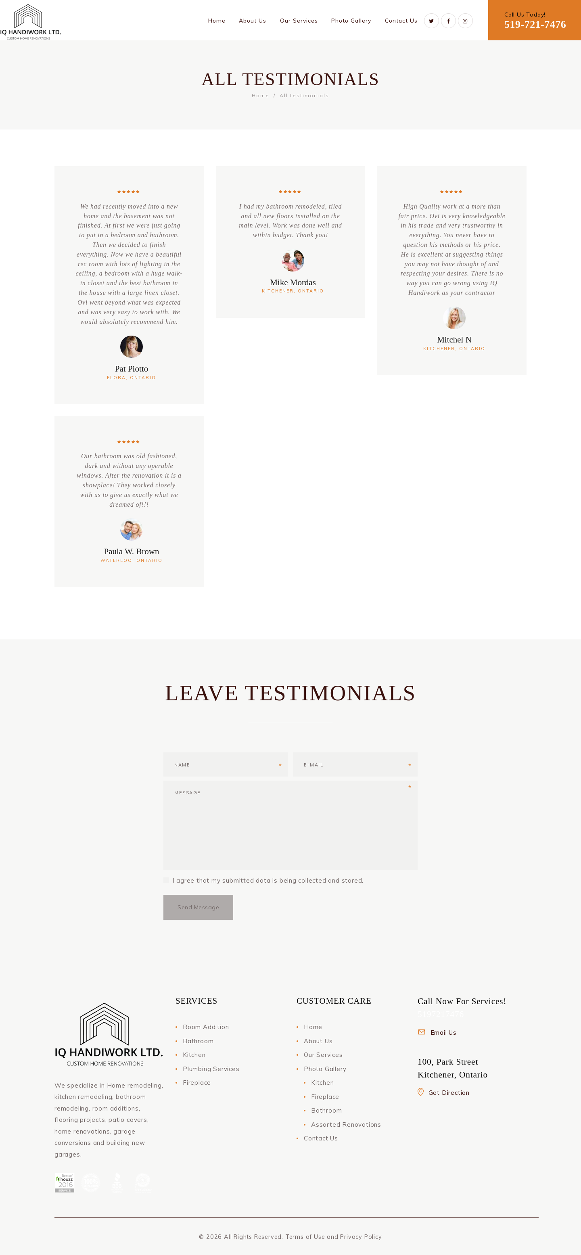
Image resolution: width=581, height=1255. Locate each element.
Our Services (323, 1055)
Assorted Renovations (346, 1124)
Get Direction (449, 1092)
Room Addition (206, 1027)
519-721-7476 (535, 24)
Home (261, 95)
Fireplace (197, 1082)
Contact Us (321, 1138)
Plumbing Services (211, 1069)
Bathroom (198, 1041)
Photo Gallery (325, 1069)
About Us (318, 1041)
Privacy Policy (361, 1236)
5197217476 (441, 1014)
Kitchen (194, 1055)
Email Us (444, 1032)
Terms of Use (305, 1236)
